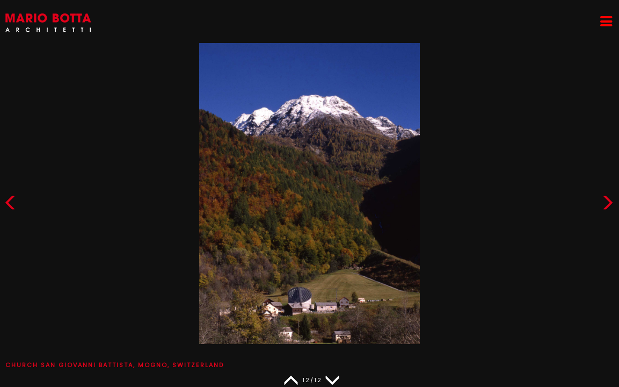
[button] (607, 205)
